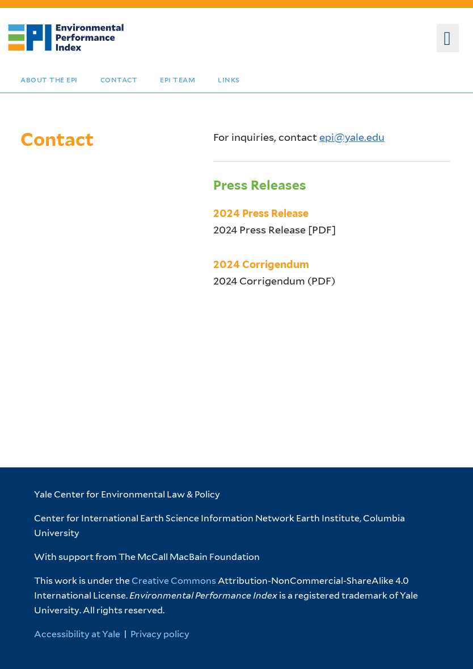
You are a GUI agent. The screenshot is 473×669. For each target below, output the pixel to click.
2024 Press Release (261, 213)
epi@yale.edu (352, 137)
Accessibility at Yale (77, 634)
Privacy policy (159, 634)
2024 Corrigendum (261, 264)
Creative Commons (174, 580)
